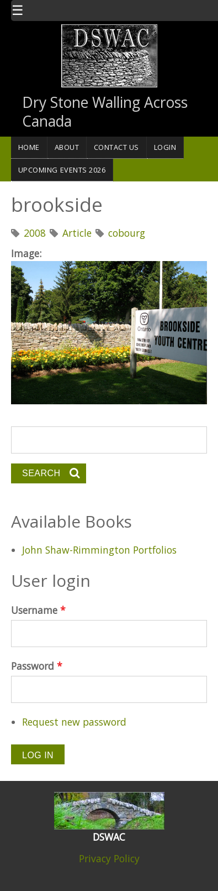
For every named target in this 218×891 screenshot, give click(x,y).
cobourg (126, 232)
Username (38, 610)
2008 (35, 232)
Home (29, 147)
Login (165, 147)
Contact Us (116, 147)
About (67, 147)
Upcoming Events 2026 (62, 170)
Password (36, 666)
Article (77, 232)
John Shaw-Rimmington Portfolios (99, 549)
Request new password (74, 721)
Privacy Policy (109, 858)
